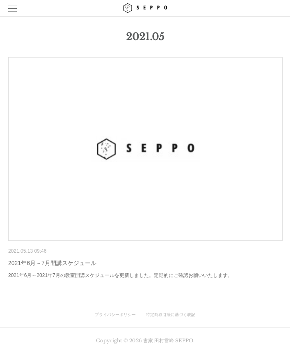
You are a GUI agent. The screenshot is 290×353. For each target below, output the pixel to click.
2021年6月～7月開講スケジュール (52, 263)
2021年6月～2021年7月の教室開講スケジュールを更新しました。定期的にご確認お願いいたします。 (120, 275)
